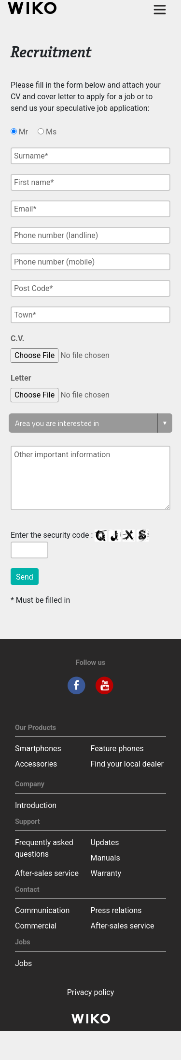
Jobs (23, 963)
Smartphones (38, 748)
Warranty (106, 873)
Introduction (35, 805)
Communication (42, 910)
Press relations (116, 910)
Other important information (90, 478)
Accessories (36, 763)
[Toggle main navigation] (159, 9)
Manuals (105, 857)
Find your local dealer (127, 763)
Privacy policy (90, 992)
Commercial (35, 925)
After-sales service (47, 873)
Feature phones (117, 748)
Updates (105, 842)
